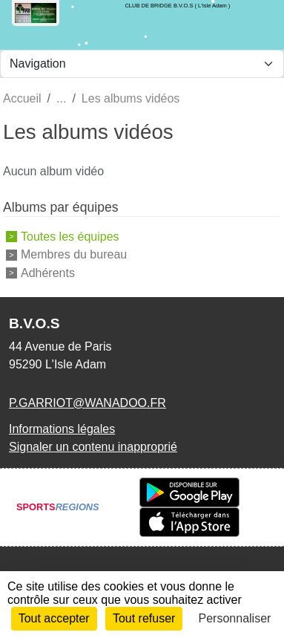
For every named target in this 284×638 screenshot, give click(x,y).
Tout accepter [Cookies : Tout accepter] (54, 618)
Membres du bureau (74, 254)
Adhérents (48, 273)
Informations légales (62, 429)
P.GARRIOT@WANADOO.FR (87, 403)
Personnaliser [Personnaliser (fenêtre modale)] (235, 618)
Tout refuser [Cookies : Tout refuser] (144, 618)
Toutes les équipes (70, 236)
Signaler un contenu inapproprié (93, 446)
